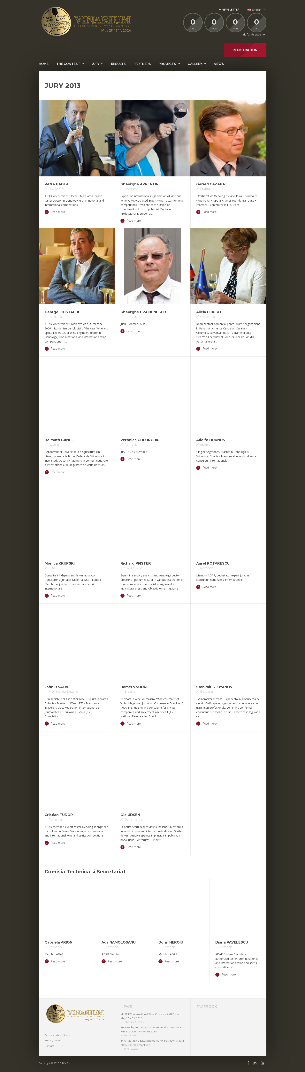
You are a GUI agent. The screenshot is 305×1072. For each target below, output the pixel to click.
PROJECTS (167, 64)
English (254, 9)
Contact (49, 1046)
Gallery (195, 64)
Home (44, 64)
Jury (96, 64)
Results (118, 64)
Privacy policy (53, 1040)
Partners (142, 64)
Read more (55, 212)
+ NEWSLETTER (229, 9)
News (219, 64)
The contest (68, 64)
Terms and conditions (58, 1035)
